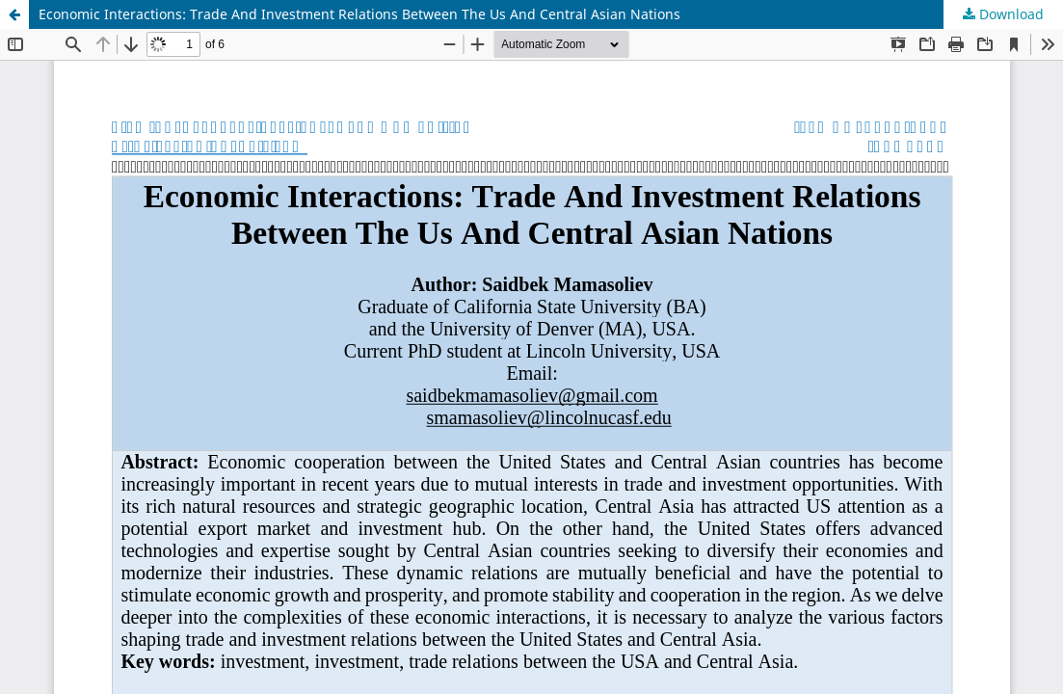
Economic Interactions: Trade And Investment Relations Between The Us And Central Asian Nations (359, 14)
